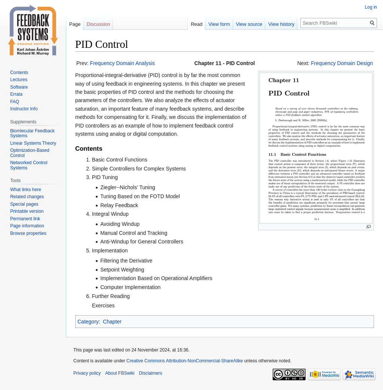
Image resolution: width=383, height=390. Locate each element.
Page (74, 24)
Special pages (24, 204)
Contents (19, 72)
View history (281, 24)
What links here (25, 189)
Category (88, 322)
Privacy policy (87, 373)
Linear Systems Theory (33, 143)
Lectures (18, 79)
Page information (27, 225)
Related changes (27, 196)
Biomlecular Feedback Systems (32, 133)
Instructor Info (23, 108)
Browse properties (28, 233)
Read (196, 24)
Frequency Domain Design (342, 63)
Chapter (112, 322)
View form (219, 24)
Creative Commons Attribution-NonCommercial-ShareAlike (184, 360)
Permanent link (25, 218)
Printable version (26, 211)
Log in (371, 7)
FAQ (14, 101)
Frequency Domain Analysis (122, 63)
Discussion (98, 24)
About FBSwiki (119, 373)
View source (249, 24)
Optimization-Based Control (29, 153)
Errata (16, 94)
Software (19, 87)
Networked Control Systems (28, 165)
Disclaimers (150, 373)
